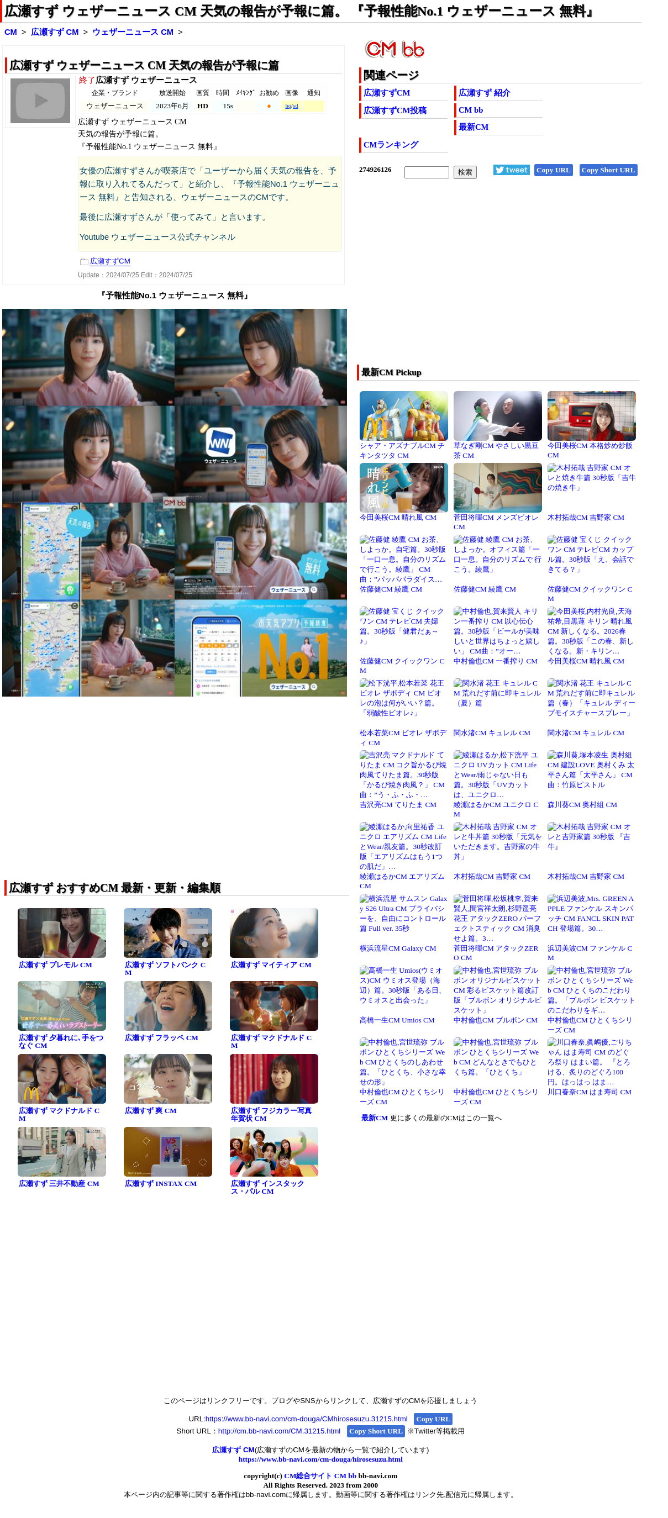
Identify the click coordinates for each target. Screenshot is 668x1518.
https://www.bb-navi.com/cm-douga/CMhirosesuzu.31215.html (307, 1419)
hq (288, 106)
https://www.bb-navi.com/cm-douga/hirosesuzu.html (321, 1459)
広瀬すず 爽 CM (151, 1110)
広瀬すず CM (55, 32)
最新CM (473, 127)
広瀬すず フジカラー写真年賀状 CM (271, 1114)
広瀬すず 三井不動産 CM (59, 1183)
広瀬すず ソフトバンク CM (165, 969)
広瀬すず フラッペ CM (161, 1038)
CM (10, 32)
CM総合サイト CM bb (320, 1476)
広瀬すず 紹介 (485, 92)
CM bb (471, 110)
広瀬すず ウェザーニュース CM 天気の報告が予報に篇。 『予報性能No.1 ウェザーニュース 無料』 (301, 11)
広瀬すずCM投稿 (395, 110)
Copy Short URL (608, 170)
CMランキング (391, 144)
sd (295, 106)
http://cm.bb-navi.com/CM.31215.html (279, 1431)
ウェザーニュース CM (132, 32)
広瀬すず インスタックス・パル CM (267, 1187)
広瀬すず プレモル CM (55, 965)
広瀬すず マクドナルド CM (271, 1042)
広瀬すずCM (387, 92)
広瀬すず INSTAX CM (161, 1183)
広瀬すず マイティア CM (271, 965)
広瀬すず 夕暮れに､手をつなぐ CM (61, 1042)
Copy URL (553, 170)
